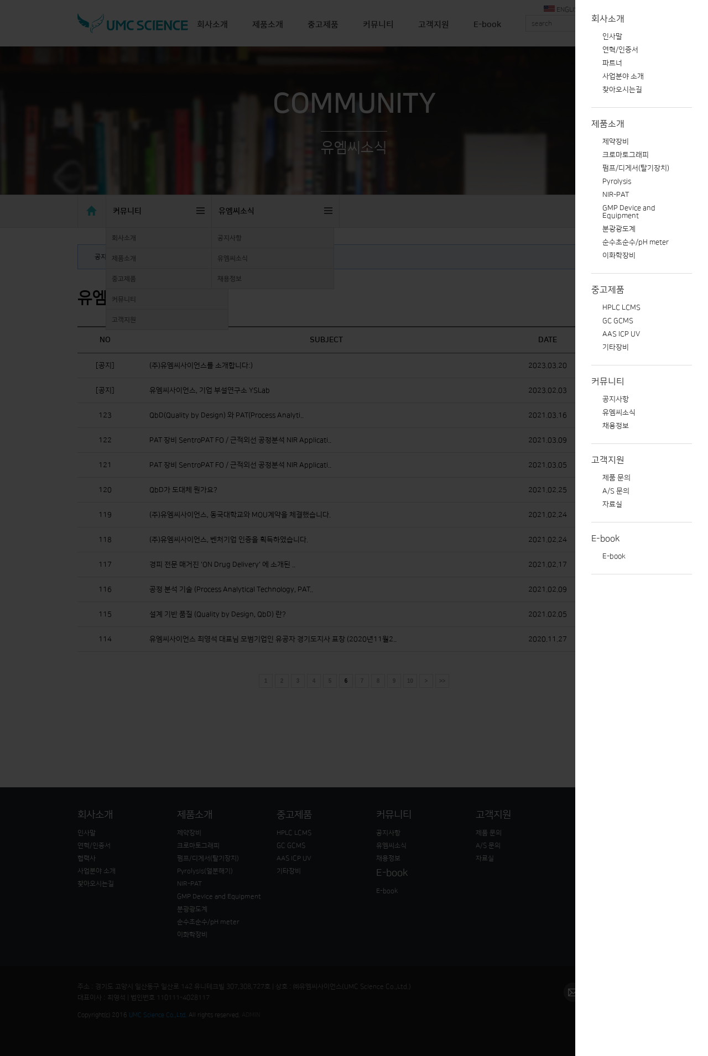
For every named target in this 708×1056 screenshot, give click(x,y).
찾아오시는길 (622, 89)
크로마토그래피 (625, 155)
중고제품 (607, 290)
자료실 (612, 504)
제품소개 (607, 124)
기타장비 (615, 347)
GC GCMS (617, 321)
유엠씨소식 (619, 412)
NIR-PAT (615, 194)
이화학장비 (619, 255)
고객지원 (607, 460)
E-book (605, 538)
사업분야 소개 (623, 76)
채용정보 (615, 426)
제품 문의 (616, 478)
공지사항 (615, 399)
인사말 (612, 36)
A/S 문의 (615, 491)
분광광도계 (619, 229)
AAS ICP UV (621, 334)
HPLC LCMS (621, 307)
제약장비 (615, 141)
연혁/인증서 (620, 50)
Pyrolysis (616, 181)
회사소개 (607, 19)
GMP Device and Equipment (628, 211)
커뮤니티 (607, 381)
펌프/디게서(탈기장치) (635, 168)
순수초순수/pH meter (635, 242)
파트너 (612, 63)
